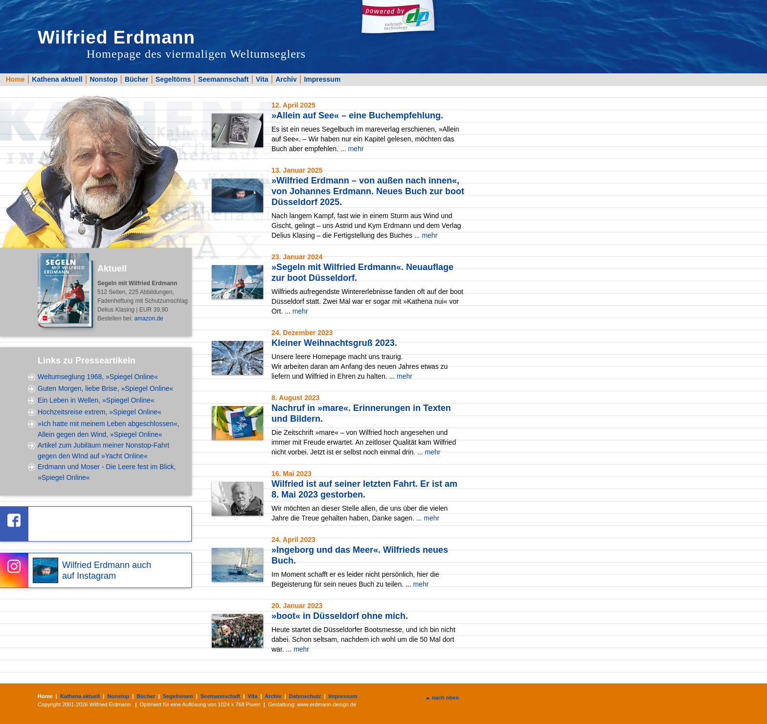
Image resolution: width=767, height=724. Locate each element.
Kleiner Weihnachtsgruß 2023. (334, 343)
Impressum (322, 79)
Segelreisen (178, 696)
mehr (355, 149)
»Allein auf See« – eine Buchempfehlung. (357, 115)
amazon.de (148, 318)
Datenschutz (305, 696)
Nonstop (103, 79)
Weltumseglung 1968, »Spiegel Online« (98, 377)
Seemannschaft (223, 79)
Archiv (286, 79)
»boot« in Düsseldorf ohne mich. (339, 616)
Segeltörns (173, 79)
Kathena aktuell (57, 79)
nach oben (445, 698)
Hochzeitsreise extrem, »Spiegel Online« (99, 412)
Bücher (136, 79)
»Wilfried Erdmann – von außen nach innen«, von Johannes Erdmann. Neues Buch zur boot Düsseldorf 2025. (367, 191)
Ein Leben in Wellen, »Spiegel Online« (96, 400)
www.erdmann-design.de (326, 704)
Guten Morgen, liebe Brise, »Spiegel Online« (105, 388)
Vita (262, 79)
